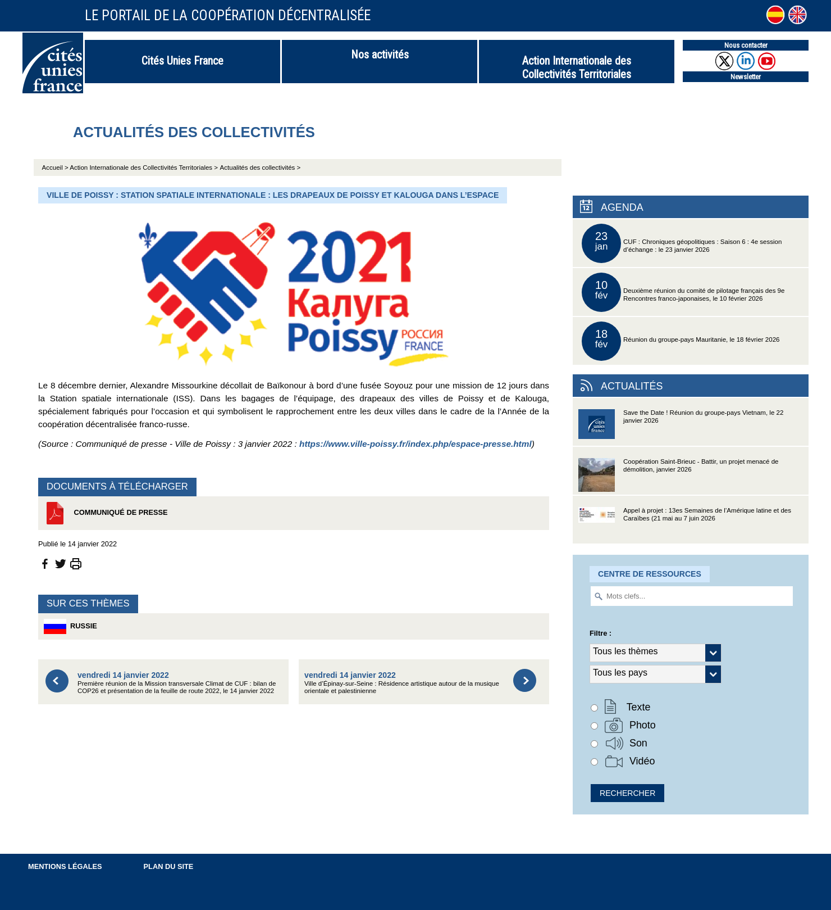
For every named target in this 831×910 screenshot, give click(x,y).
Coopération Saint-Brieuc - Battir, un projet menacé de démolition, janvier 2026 (678, 476)
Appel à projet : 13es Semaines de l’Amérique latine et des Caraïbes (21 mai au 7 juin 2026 (684, 525)
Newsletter (745, 77)
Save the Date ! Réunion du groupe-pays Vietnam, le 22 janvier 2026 (680, 427)
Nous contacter (746, 45)
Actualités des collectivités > (260, 167)
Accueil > (56, 167)
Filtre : (600, 633)
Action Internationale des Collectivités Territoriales (576, 67)
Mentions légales (65, 866)
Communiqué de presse (106, 513)
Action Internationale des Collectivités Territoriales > (144, 167)
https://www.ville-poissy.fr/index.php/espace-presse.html (415, 444)
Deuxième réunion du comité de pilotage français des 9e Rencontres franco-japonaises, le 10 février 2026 (683, 292)
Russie (70, 626)
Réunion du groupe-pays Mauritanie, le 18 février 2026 (680, 341)
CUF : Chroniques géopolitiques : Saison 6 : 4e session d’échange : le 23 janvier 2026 (682, 243)
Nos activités (380, 54)
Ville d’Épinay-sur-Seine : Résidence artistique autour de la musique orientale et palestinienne (401, 683)
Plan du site (169, 866)
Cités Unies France (182, 60)
